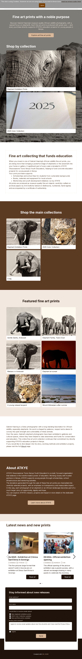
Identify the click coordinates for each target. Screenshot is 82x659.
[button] (74, 557)
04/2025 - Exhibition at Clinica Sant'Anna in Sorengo (23, 558)
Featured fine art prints (41, 301)
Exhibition (13, 562)
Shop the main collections (41, 212)
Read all (32, 577)
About (23, 446)
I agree (13, 631)
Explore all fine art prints (41, 35)
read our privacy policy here (71, 1)
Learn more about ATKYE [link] (41, 503)
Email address (14, 597)
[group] (23, 555)
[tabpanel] (41, 174)
